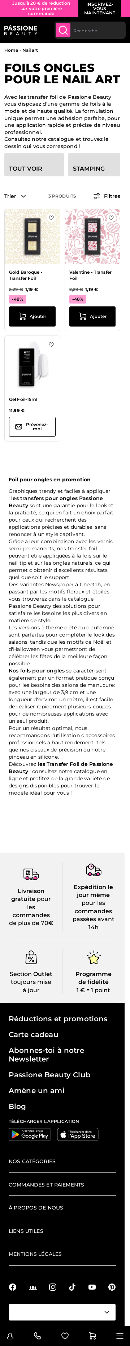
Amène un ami (37, 1090)
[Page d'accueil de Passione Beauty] (20, 30)
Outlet (42, 974)
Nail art (30, 50)
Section (21, 974)
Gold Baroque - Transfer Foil (26, 275)
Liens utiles (26, 1231)
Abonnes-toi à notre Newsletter (46, 1054)
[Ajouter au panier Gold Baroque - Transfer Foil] (32, 316)
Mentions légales (35, 1254)
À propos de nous (36, 1207)
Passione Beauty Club (50, 1074)
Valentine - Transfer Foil (90, 275)
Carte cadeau (33, 1034)
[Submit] (63, 30)
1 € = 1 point (93, 990)
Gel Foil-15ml (23, 399)
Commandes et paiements (46, 1184)
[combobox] (90, 30)
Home (11, 50)
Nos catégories (32, 1161)
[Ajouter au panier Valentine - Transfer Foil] (92, 316)
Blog (17, 1106)
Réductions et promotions (58, 1018)
